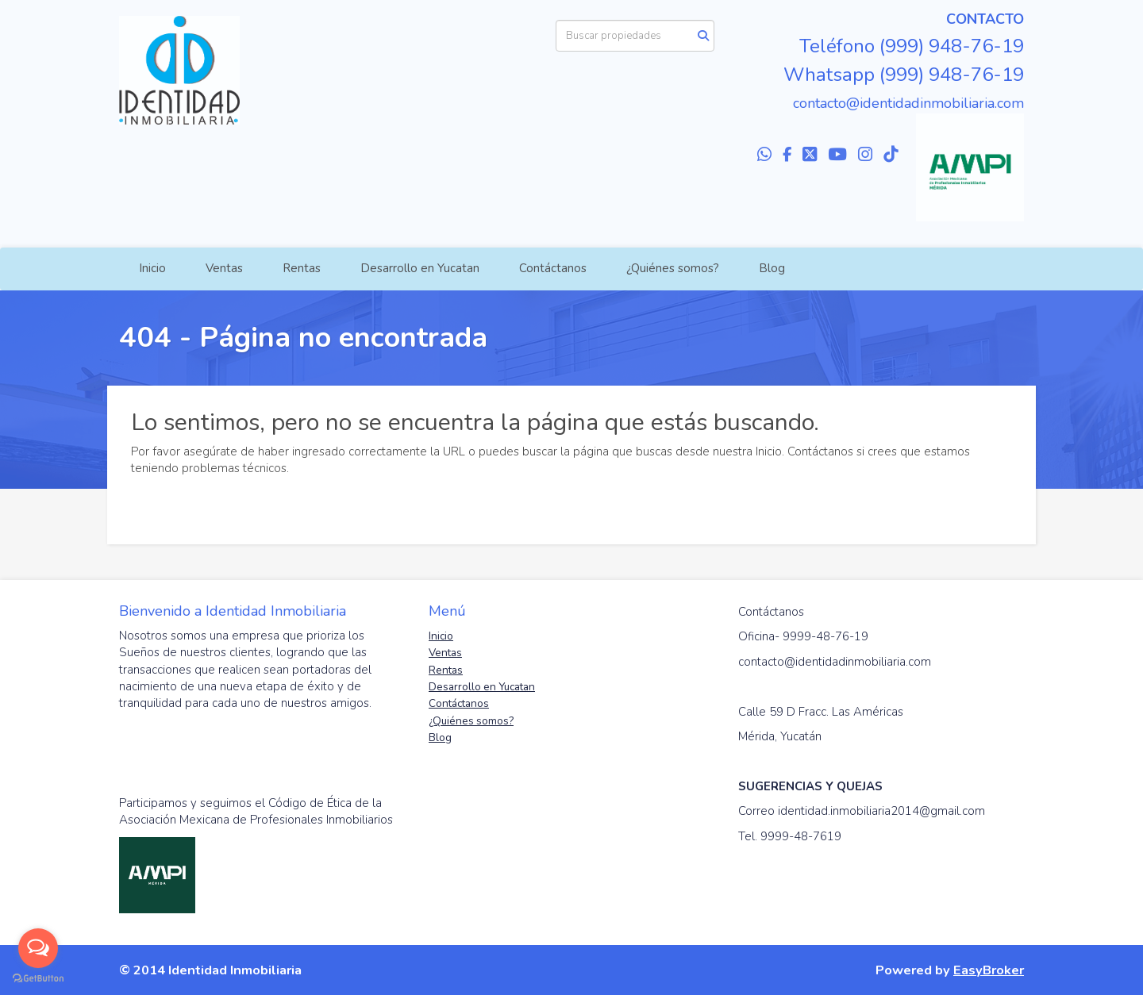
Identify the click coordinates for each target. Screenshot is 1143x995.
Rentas (302, 268)
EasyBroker (988, 970)
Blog (772, 268)
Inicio (152, 268)
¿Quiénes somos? (672, 268)
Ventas (224, 268)
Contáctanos (553, 268)
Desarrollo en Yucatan (419, 268)
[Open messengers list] (38, 948)
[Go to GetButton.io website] (38, 979)
